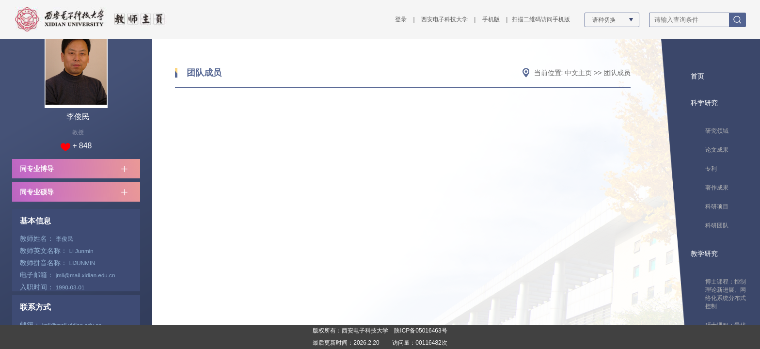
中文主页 (578, 73)
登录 (401, 19)
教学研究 (704, 253)
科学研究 (704, 103)
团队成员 (204, 73)
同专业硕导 (37, 192)
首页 (697, 76)
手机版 (491, 19)
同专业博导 (37, 169)
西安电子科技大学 (444, 19)
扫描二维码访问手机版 (541, 19)
